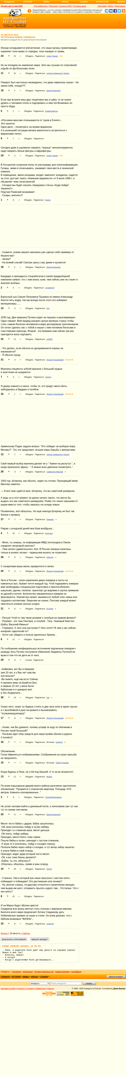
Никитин (49, 557)
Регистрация (120, 6)
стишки (44, 977)
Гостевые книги (79, 6)
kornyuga (48, 533)
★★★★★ (69, 360)
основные (16, 972)
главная (5, 977)
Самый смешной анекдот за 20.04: (22, 946)
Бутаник (49, 609)
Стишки (84, 2)
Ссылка (28, 660)
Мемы (46, 2)
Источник (50, 742)
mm (47, 308)
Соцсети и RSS (65, 6)
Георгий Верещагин (53, 797)
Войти (110, 6)
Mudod (49, 777)
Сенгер (48, 377)
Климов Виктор (51, 111)
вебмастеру (41, 989)
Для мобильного (41, 6)
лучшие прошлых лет (44, 972)
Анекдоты (9, 2)
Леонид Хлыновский (55, 360)
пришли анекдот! (116, 977)
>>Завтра (25, 933)
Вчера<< (5, 933)
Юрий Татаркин (62, 763)
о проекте (30, 989)
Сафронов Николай (54, 472)
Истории (27, 2)
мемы (26, 977)
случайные (76, 972)
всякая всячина (62, 972)
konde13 (59, 742)
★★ (61, 56)
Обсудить (29, 56)
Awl (47, 698)
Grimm (49, 869)
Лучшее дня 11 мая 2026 (11, 6)
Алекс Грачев (52, 56)
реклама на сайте (8, 989)
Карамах (50, 519)
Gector (48, 200)
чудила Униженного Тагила (57, 73)
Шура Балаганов (53, 91)
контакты (21, 989)
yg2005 (49, 339)
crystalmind (49, 288)
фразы (34, 977)
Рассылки (53, 6)
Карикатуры (102, 2)
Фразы (65, 2)
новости (50, 989)
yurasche (50, 924)
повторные (28, 972)
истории (16, 977)
